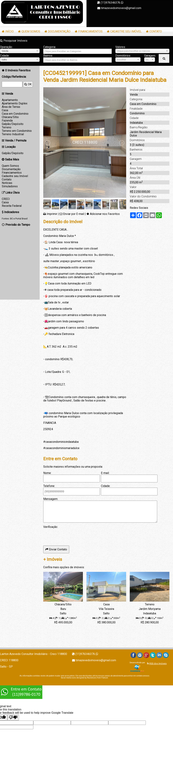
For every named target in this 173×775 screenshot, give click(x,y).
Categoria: (49, 47)
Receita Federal (12, 205)
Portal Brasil (21, 218)
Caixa (5, 202)
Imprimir (52, 214)
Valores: (120, 47)
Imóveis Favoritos (17, 70)
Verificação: (50, 527)
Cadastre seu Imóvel (126, 31)
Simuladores (10, 186)
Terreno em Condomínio (17, 131)
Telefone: (49, 486)
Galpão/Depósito (12, 124)
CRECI (6, 199)
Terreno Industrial (13, 134)
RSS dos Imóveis (158, 663)
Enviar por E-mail (73, 214)
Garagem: (149, 55)
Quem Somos (30, 31)
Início (9, 31)
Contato (155, 31)
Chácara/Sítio (10, 117)
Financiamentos (90, 31)
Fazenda (7, 120)
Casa (5, 110)
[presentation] (70, 536)
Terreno (6, 127)
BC (11, 218)
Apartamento (10, 100)
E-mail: (105, 473)
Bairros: (48, 55)
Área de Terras (11, 107)
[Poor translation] (13, 717)
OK (28, 84)
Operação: (6, 47)
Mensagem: (50, 499)
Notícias (7, 183)
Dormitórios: (123, 55)
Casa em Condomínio (15, 113)
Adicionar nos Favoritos (105, 214)
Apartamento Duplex (14, 103)
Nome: (47, 473)
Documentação (59, 31)
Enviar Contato (56, 549)
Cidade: (4, 55)
